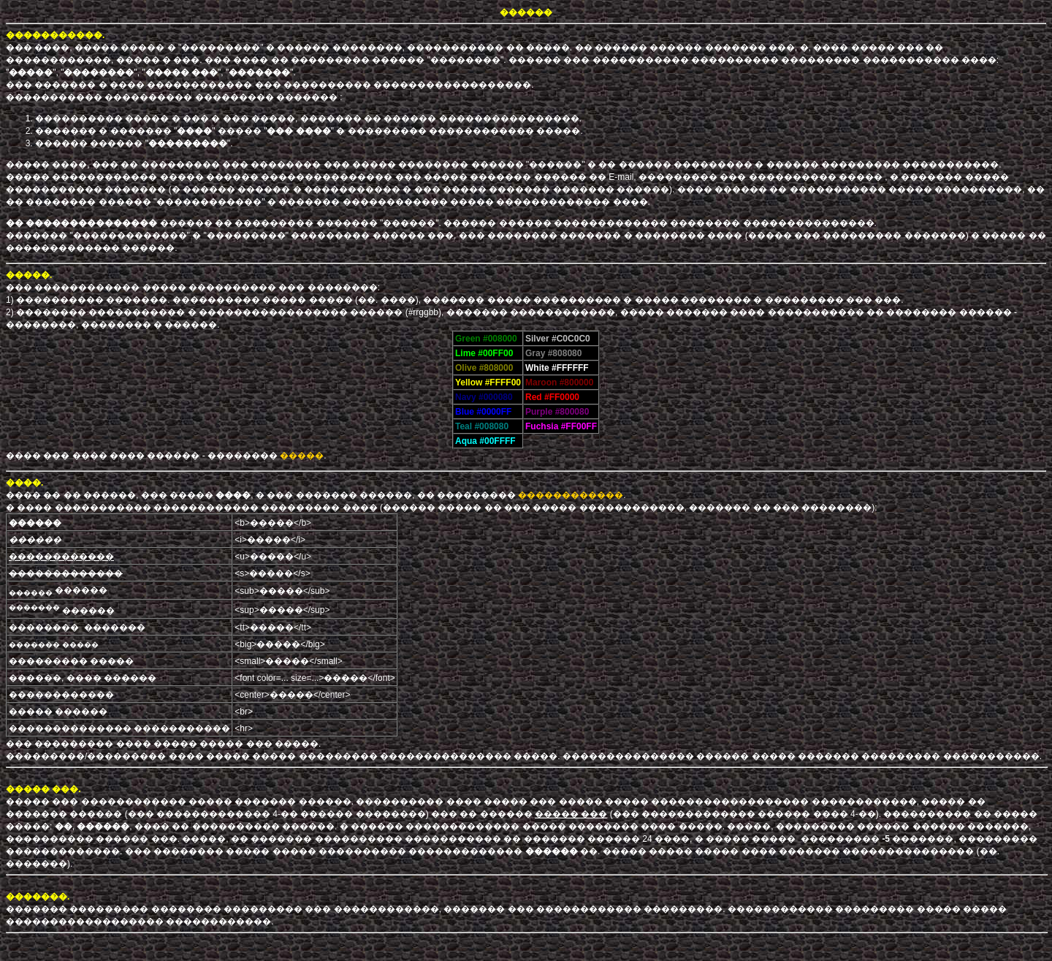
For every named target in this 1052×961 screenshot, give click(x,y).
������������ (570, 495)
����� (302, 456)
